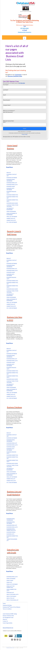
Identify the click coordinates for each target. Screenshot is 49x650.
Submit (24, 128)
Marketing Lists (11, 220)
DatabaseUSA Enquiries (24, 32)
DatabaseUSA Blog (7, 605)
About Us (5, 619)
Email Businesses (11, 211)
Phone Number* (24, 101)
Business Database (12, 177)
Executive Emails (11, 596)
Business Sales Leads (12, 203)
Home (4, 603)
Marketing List (11, 218)
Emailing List (10, 592)
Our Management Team (8, 617)
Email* (24, 96)
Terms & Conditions (7, 608)
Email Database (11, 578)
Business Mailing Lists (11, 192)
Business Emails (11, 532)
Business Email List (12, 182)
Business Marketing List (12, 197)
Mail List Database (12, 216)
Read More (9, 167)
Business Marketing (12, 194)
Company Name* (24, 106)
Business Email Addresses (11, 180)
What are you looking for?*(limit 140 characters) (24, 112)
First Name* (24, 86)
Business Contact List (12, 175)
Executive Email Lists (12, 594)
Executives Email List (12, 600)
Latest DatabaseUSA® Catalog (10, 613)
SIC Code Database (12, 222)
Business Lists (10, 534)
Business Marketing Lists (12, 200)
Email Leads (10, 580)
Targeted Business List (12, 539)
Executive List (11, 598)
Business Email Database (11, 522)
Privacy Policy (24, 134)
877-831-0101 (25, 28)
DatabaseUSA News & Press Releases (11, 607)
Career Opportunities (7, 623)
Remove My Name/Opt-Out (8, 627)
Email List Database (12, 584)
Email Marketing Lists (11, 590)
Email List (9, 582)
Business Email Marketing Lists (11, 529)
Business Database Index (8, 615)
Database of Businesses (10, 209)
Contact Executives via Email (12, 205)
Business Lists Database (10, 189)
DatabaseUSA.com (10, 647)
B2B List (9, 172)
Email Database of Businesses (12, 214)
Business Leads (11, 186)
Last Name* (24, 91)
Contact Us (5, 621)
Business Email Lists (12, 184)
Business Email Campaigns (11, 519)
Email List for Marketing (10, 586)
